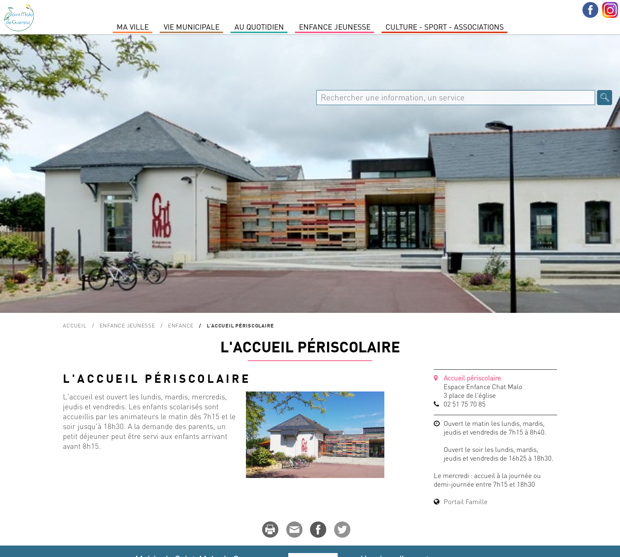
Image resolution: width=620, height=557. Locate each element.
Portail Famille (466, 501)
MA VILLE (133, 26)
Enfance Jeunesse (334, 26)
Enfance (181, 325)
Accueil (75, 325)
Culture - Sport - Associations (445, 26)
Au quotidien (259, 26)
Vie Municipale (191, 26)
